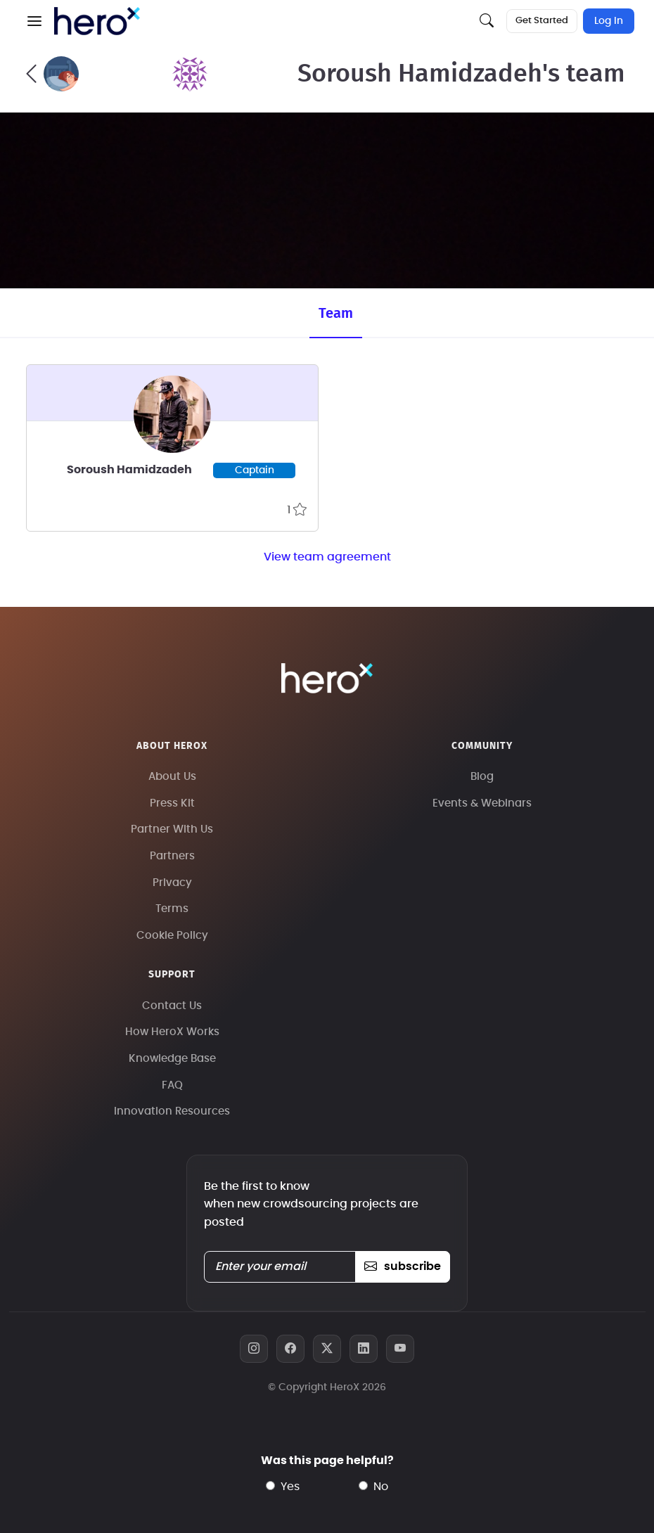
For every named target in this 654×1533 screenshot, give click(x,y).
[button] (34, 21)
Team (336, 314)
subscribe (402, 1266)
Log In (608, 21)
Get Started (541, 20)
